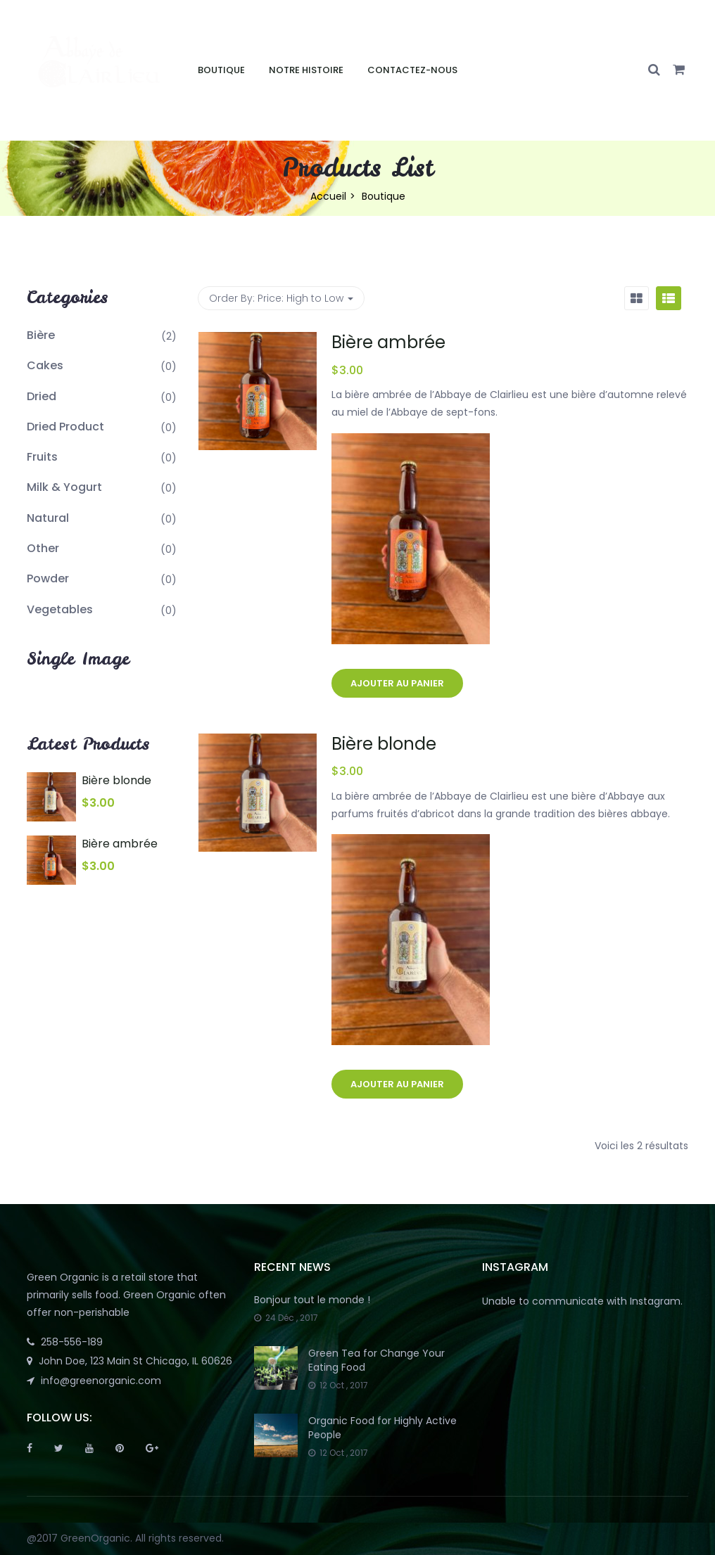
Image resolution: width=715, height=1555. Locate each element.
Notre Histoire (306, 70)
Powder (48, 578)
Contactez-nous (412, 70)
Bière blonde (383, 743)
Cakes (45, 365)
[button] (679, 70)
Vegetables (60, 609)
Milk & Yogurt (64, 487)
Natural (48, 518)
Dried (41, 396)
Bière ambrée (388, 342)
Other (43, 548)
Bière (41, 335)
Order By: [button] (281, 298)
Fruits (42, 457)
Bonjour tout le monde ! (312, 1300)
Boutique (221, 70)
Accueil (328, 196)
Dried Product (65, 426)
